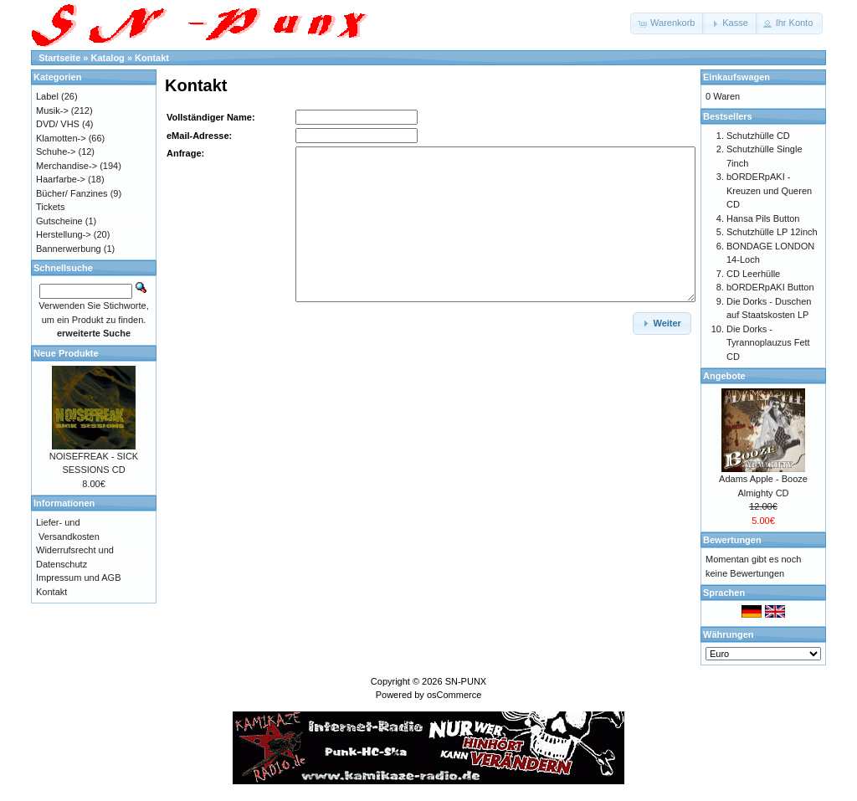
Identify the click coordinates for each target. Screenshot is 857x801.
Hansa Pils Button (762, 218)
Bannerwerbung (68, 249)
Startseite (59, 58)
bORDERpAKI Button (770, 287)
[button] (667, 23)
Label (47, 96)
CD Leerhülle (753, 274)
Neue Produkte (66, 353)
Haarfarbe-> (60, 179)
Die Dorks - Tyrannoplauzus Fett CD (768, 343)
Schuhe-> (55, 151)
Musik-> (52, 110)
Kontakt (152, 58)
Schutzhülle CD (758, 136)
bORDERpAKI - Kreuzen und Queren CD (769, 190)
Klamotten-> (61, 138)
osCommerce (454, 695)
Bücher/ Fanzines (72, 193)
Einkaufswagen (736, 77)
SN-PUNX (466, 681)
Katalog (108, 58)
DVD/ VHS (58, 124)
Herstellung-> (63, 234)
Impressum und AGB (78, 578)
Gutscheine (59, 221)
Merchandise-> (66, 166)
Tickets (50, 207)
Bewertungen (732, 540)
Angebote (724, 376)
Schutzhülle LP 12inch (772, 232)
